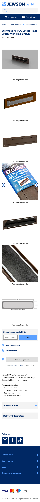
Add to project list (22, 360)
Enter (28, 337)
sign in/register (17, 365)
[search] (20, 10)
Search (5, 10)
